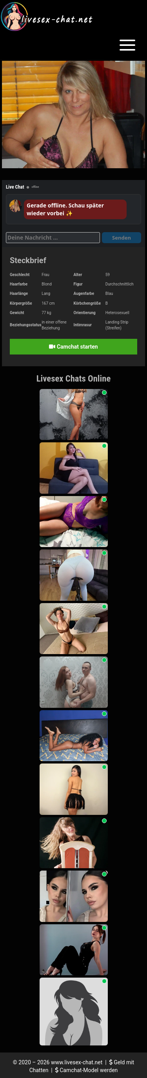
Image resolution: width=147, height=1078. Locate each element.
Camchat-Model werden (86, 1070)
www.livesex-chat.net (76, 1062)
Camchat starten (73, 347)
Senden (121, 237)
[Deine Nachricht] (53, 237)
